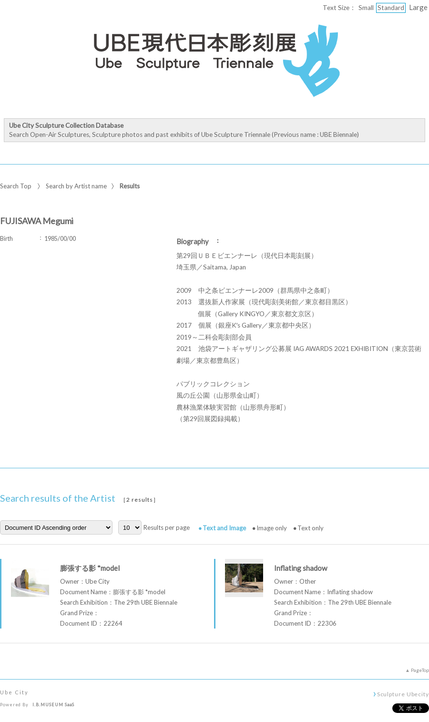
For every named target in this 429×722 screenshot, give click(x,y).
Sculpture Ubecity (403, 694)
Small (366, 7)
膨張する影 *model (90, 568)
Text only (310, 528)
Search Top (15, 186)
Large (418, 7)
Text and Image (224, 528)
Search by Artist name (76, 186)
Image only (271, 528)
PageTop (420, 670)
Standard (391, 7)
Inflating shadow (300, 568)
